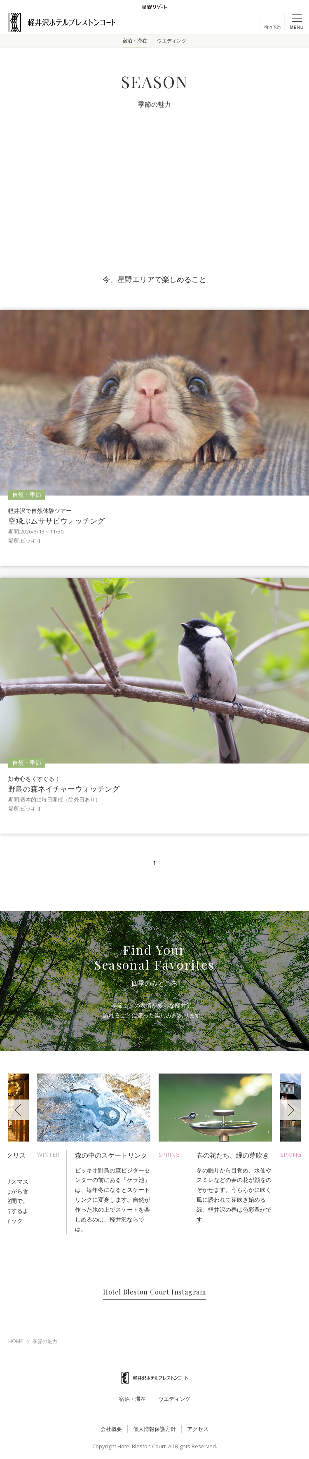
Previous (18, 1110)
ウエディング (172, 41)
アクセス (197, 1429)
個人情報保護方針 (154, 1429)
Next (290, 1110)
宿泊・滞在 (134, 41)
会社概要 (111, 1429)
